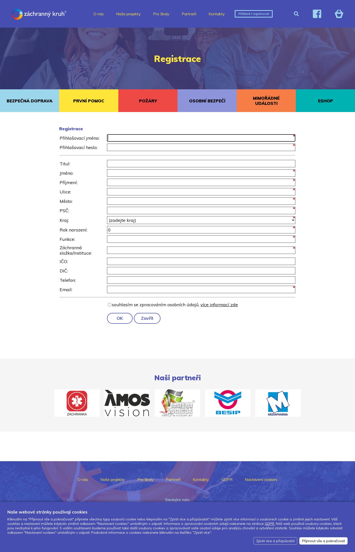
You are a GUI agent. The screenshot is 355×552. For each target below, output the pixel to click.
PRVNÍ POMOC (88, 100)
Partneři (189, 13)
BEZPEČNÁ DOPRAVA (30, 100)
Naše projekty (128, 13)
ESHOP (325, 100)
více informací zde (219, 304)
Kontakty (217, 13)
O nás (98, 13)
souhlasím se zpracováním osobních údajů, (175, 304)
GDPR (226, 479)
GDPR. (270, 523)
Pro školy (161, 13)
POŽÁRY (148, 100)
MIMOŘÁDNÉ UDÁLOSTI (266, 100)
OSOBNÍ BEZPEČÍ (207, 100)
